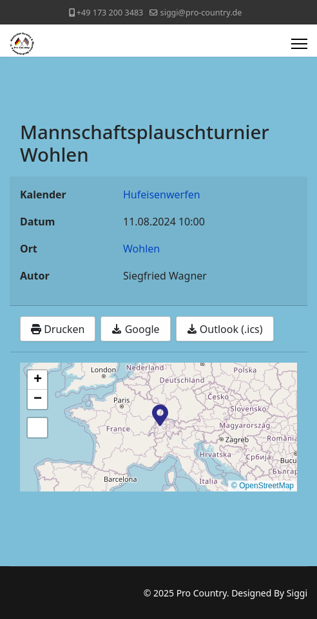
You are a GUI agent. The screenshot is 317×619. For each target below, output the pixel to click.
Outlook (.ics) (225, 329)
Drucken (57, 329)
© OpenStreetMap (262, 485)
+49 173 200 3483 (110, 12)
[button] (160, 414)
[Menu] (299, 43)
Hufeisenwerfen (161, 194)
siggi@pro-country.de (201, 12)
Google (135, 329)
